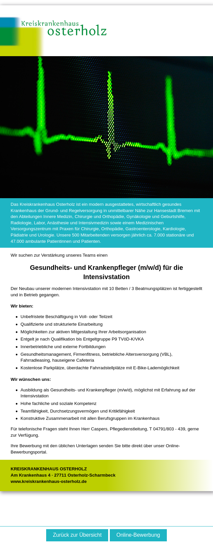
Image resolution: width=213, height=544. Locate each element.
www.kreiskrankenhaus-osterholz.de (49, 481)
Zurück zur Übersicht (77, 535)
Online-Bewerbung (138, 535)
